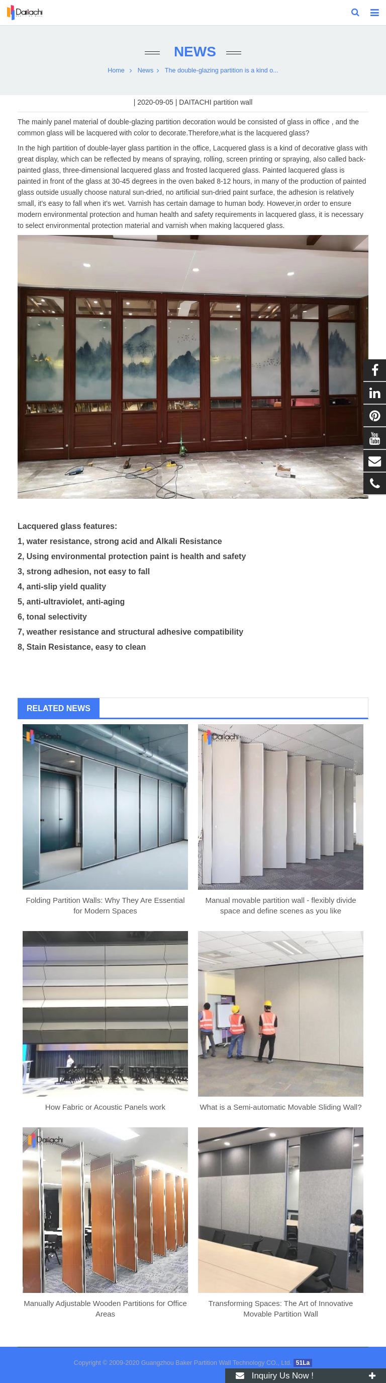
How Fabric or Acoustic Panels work (105, 1107)
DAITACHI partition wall (215, 102)
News (193, 51)
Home (116, 70)
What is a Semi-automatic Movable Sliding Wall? (280, 1107)
